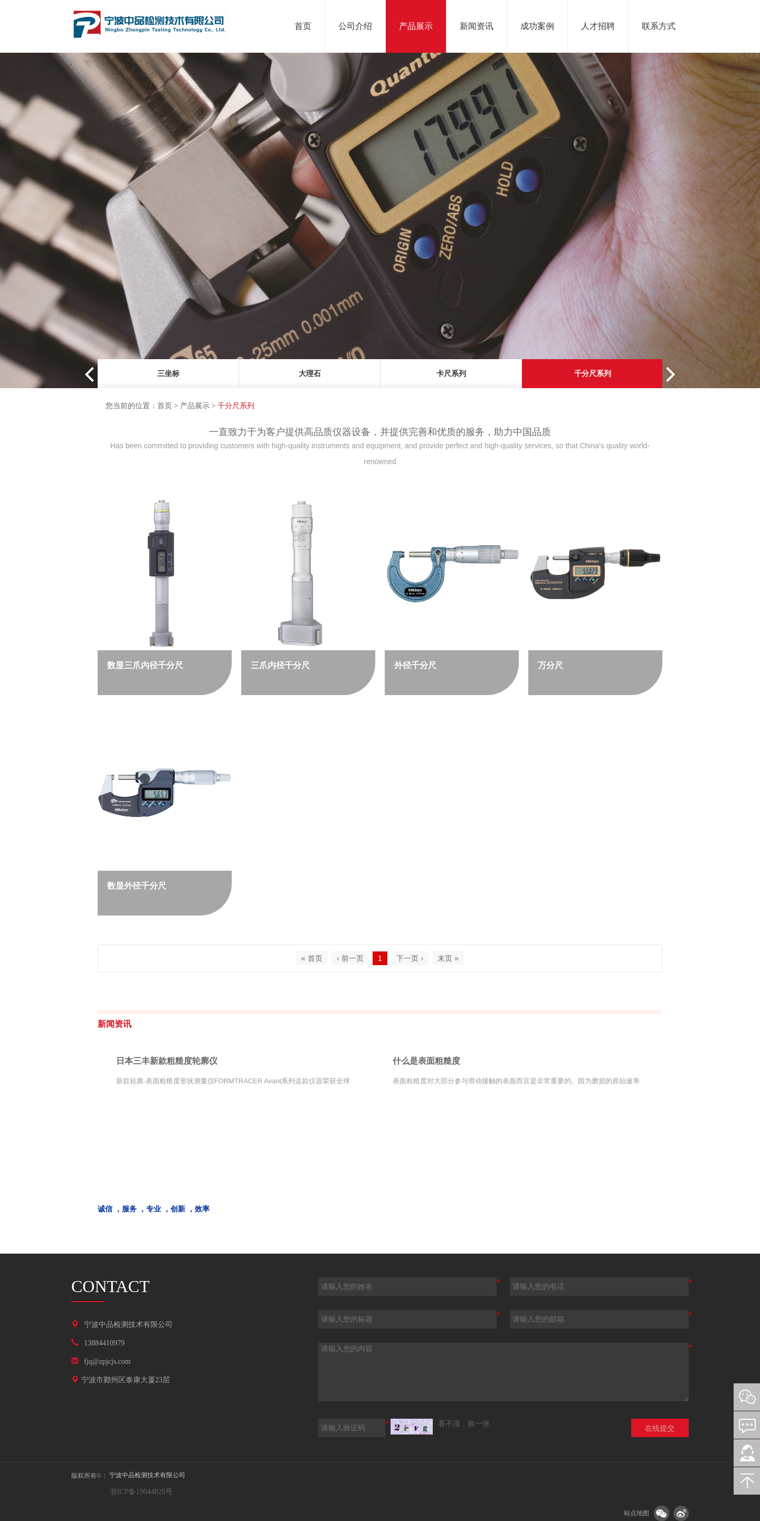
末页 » (448, 958)
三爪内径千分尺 (280, 665)
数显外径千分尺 (136, 885)
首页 (164, 406)
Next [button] (667, 374)
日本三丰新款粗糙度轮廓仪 (166, 1060)
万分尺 (550, 665)
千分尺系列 (592, 374)
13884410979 (104, 1343)
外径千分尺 (415, 665)
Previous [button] (92, 374)
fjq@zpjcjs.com (107, 1361)
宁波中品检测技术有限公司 (128, 1325)
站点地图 (636, 1513)
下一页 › (409, 958)
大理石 (310, 374)
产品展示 (195, 406)
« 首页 (311, 958)
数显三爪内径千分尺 (145, 665)
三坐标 (168, 374)
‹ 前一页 (350, 958)
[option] (168, 375)
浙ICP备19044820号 (140, 1492)
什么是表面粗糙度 (426, 1060)
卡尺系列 (451, 374)
